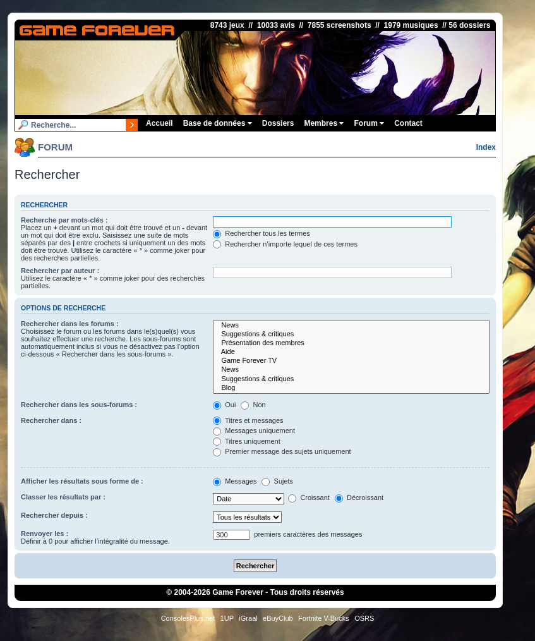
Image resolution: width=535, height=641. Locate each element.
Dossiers (278, 123)
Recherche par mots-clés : (64, 220)
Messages (234, 481)
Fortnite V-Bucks (323, 618)
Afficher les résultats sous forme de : (82, 481)
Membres (324, 123)
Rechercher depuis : (54, 515)
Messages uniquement (254, 430)
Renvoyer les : (44, 533)
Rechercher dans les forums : (70, 323)
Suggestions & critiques (351, 334)
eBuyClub (278, 618)
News (351, 325)
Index (486, 147)
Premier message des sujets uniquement (282, 451)
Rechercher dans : (51, 420)
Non (253, 404)
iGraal (248, 618)
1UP (227, 618)
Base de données (217, 123)
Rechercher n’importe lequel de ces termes (285, 244)
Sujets (277, 481)
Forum (369, 123)
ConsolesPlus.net (188, 618)
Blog (351, 388)
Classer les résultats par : (63, 497)
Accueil (159, 123)
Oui (224, 404)
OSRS (364, 618)
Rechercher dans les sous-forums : (79, 404)
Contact (408, 123)
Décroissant (359, 497)
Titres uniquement (246, 441)
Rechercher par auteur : (60, 270)
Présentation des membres (351, 343)
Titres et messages (248, 420)
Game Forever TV (351, 361)
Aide (351, 352)
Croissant (309, 497)
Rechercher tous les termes (261, 233)
